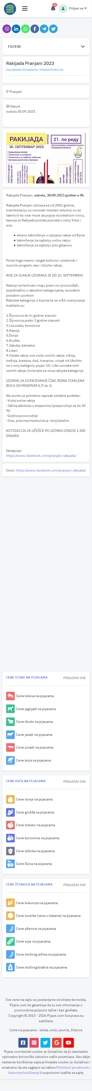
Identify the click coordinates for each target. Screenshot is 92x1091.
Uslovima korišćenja (24, 1072)
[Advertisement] (46, 524)
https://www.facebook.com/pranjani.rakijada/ (41, 455)
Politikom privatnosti (72, 1067)
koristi (26, 1051)
